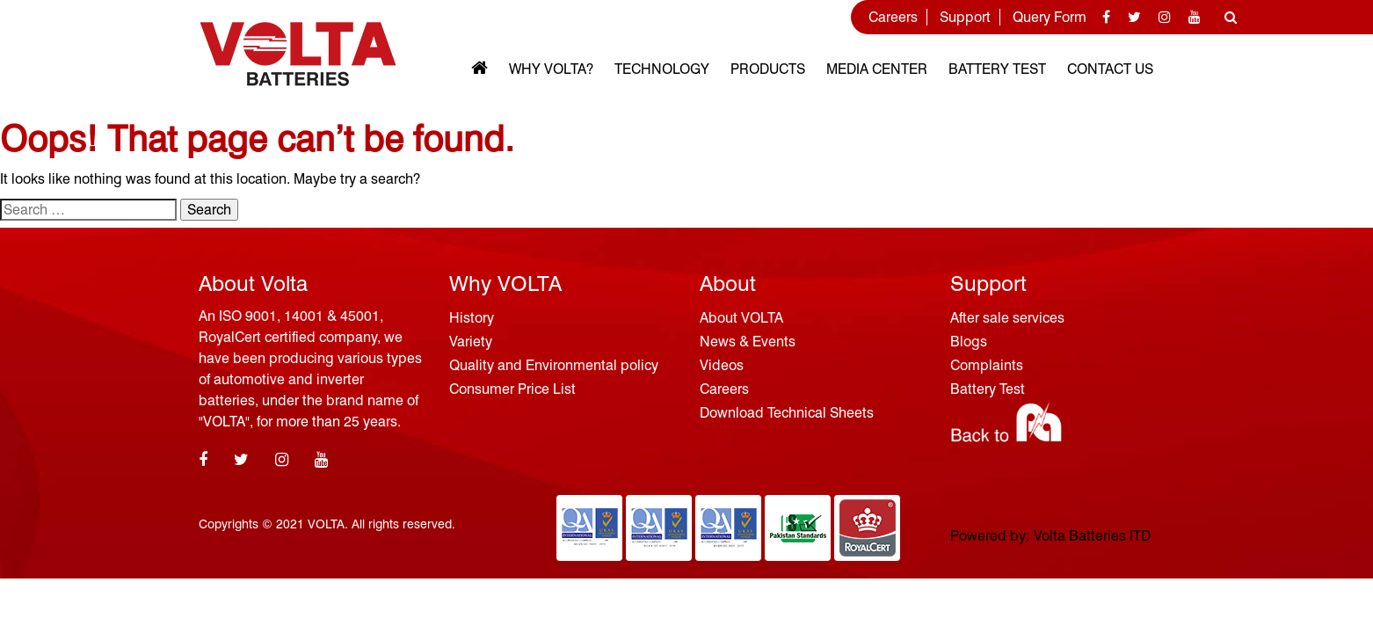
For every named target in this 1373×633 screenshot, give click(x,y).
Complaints (986, 365)
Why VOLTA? (551, 69)
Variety (470, 341)
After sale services (1007, 317)
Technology (661, 69)
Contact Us (1110, 69)
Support (965, 17)
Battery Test (997, 69)
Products (767, 69)
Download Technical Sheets (787, 412)
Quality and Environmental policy (553, 365)
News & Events (747, 341)
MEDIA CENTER (876, 69)
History (471, 317)
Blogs (968, 341)
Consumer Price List (512, 389)
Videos (722, 365)
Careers (893, 17)
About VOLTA (741, 317)
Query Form (1049, 17)
